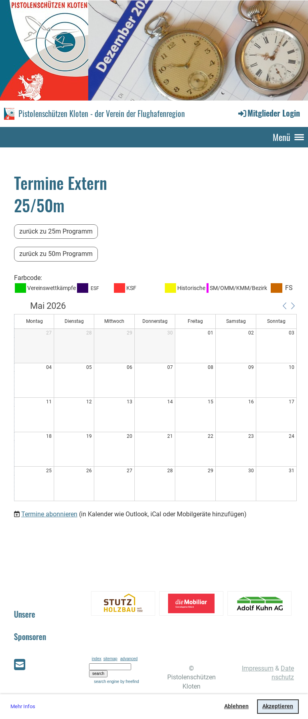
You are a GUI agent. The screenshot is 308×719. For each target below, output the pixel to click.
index (96, 659)
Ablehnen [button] (236, 706)
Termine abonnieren (49, 514)
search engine (106, 681)
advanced (129, 659)
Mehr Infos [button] (22, 706)
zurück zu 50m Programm (56, 254)
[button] (284, 306)
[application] (155, 402)
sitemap (110, 659)
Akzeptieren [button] (277, 706)
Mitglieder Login (268, 113)
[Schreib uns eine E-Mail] (19, 665)
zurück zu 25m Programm (56, 231)
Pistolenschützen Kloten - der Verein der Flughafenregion (101, 113)
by (129, 681)
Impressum (258, 668)
